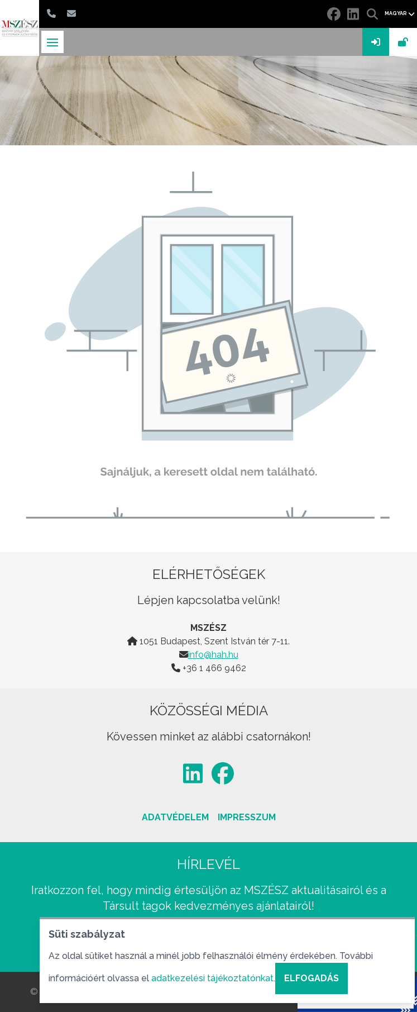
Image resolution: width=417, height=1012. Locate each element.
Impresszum (247, 817)
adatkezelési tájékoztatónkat (212, 978)
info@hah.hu (213, 654)
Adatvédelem (175, 817)
